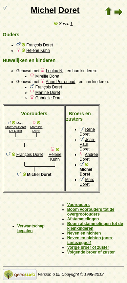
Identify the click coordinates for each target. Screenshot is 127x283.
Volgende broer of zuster (90, 252)
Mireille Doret (47, 76)
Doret (69, 10)
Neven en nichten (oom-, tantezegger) (90, 240)
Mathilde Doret (36, 129)
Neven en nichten (84, 233)
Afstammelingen (83, 219)
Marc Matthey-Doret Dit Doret (15, 127)
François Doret (39, 45)
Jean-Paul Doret (87, 144)
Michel (43, 10)
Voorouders (78, 204)
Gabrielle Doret (49, 98)
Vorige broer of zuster (88, 247)
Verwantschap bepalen (31, 228)
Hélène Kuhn (38, 50)
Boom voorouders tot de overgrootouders (90, 212)
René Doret (87, 132)
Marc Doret (87, 182)
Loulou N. (54, 70)
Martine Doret (47, 92)
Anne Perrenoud (60, 81)
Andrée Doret (89, 157)
